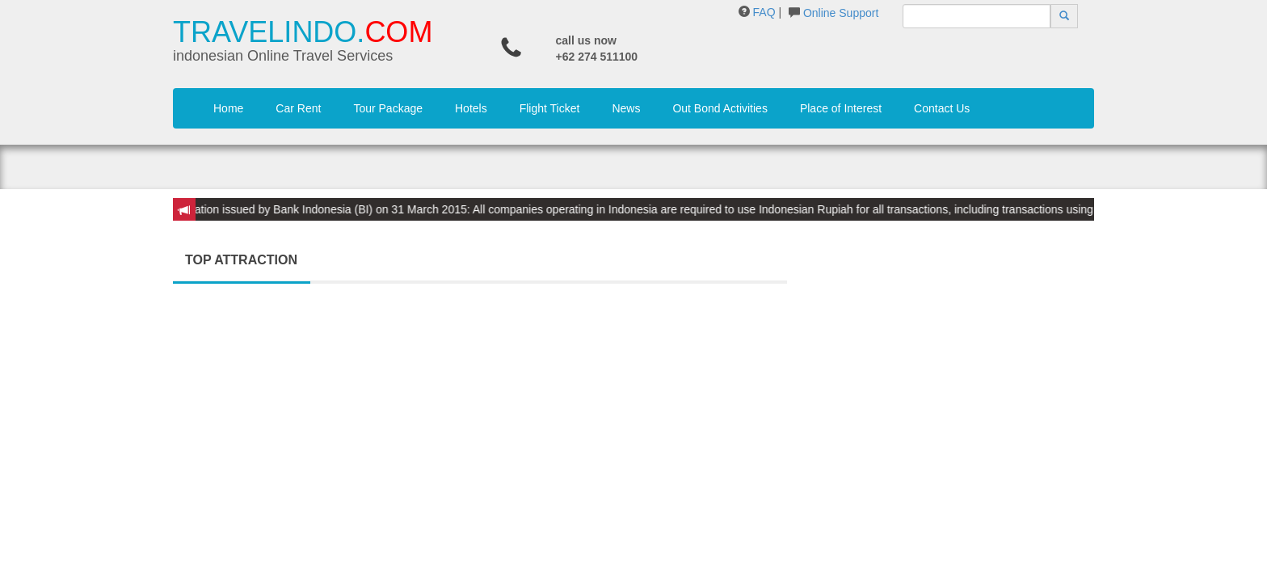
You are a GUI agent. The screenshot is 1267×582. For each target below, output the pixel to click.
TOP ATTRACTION (241, 260)
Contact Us (942, 108)
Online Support (840, 12)
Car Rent (298, 108)
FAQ (764, 12)
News (626, 108)
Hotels (471, 108)
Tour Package (388, 108)
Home (228, 108)
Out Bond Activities (720, 108)
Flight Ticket (550, 108)
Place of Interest (841, 108)
